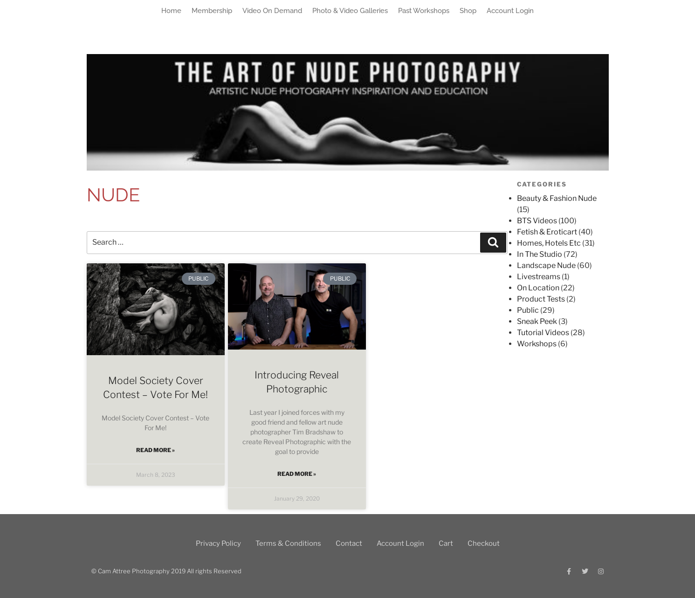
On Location (538, 287)
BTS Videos (537, 220)
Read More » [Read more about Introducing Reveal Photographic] (296, 473)
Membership (212, 11)
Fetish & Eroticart (547, 231)
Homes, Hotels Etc (549, 243)
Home (171, 11)
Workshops (537, 343)
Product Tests (541, 299)
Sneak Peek (537, 321)
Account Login (510, 11)
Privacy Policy (218, 543)
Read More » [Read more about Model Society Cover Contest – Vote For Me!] (155, 450)
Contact (349, 543)
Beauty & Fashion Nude (557, 198)
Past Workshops (423, 11)
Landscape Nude (546, 265)
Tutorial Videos (543, 332)
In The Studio (539, 254)
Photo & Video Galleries (350, 11)
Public (528, 310)
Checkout (484, 543)
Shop (468, 11)
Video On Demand (272, 11)
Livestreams (538, 276)
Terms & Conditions (288, 543)
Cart (446, 543)
